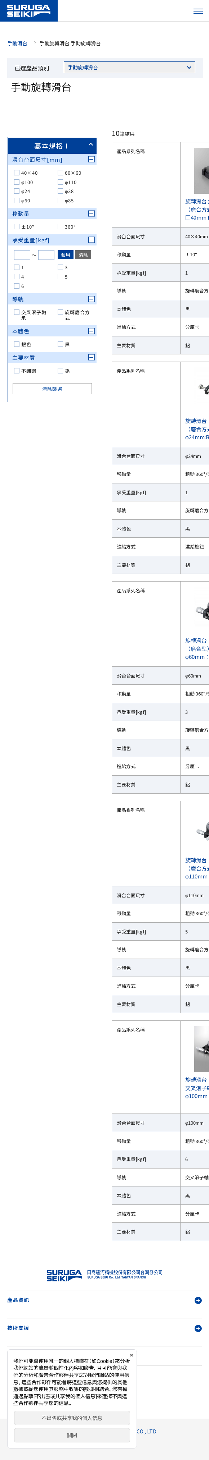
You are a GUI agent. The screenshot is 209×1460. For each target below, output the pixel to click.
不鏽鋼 (28, 370)
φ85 (69, 200)
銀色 (26, 344)
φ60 (25, 200)
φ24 (25, 191)
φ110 (71, 182)
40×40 (29, 172)
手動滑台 (17, 43)
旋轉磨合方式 (77, 315)
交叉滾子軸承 (33, 315)
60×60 (73, 172)
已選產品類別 (31, 68)
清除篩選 (52, 388)
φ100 (27, 182)
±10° (28, 226)
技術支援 (104, 1328)
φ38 (69, 191)
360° (70, 226)
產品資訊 (104, 1300)
